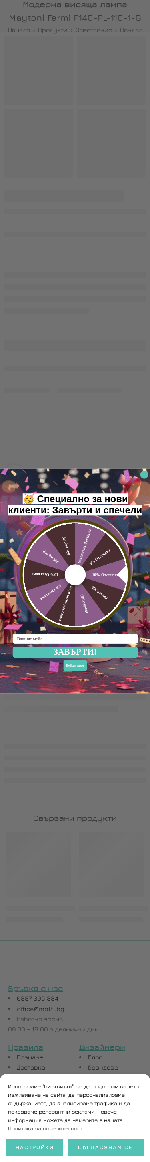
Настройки (35, 1147)
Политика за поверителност (45, 1128)
